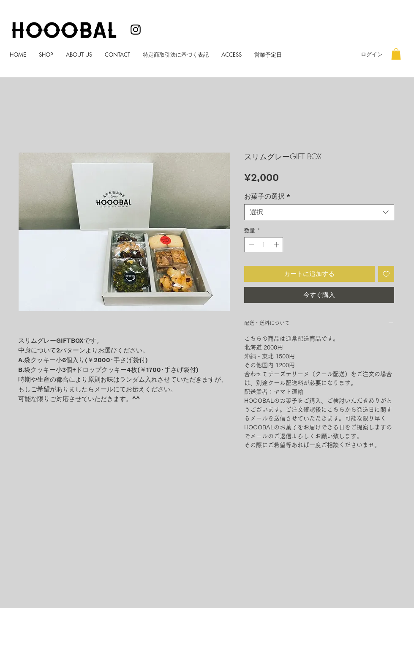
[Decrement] (250, 245)
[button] (396, 54)
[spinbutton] (264, 245)
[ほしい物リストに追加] (386, 274)
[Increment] (277, 245)
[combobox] (319, 212)
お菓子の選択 (267, 196)
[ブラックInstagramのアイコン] (135, 29)
